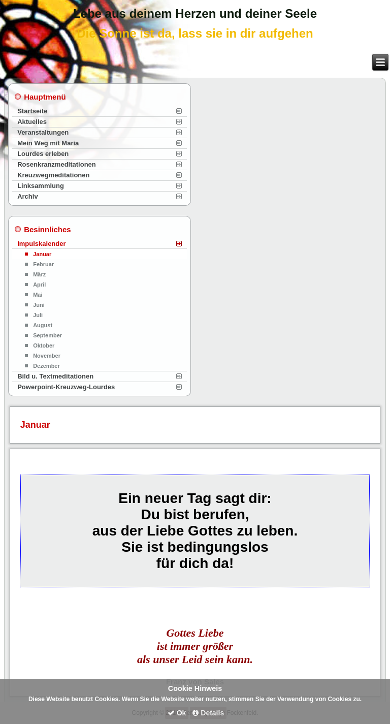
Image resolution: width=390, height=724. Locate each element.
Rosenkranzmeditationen (56, 164)
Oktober (43, 345)
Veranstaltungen (43, 132)
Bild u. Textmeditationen (55, 376)
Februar (43, 264)
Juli (38, 315)
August (42, 325)
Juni (39, 305)
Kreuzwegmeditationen (53, 175)
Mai (37, 295)
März (39, 274)
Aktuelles (32, 121)
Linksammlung (40, 186)
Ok (177, 713)
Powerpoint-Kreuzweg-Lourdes (66, 387)
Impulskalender (41, 243)
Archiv (27, 196)
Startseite (32, 111)
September (47, 335)
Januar (42, 254)
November (46, 356)
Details (208, 713)
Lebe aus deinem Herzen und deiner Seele (195, 13)
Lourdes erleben (43, 154)
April (39, 284)
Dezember (46, 366)
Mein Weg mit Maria (48, 143)
